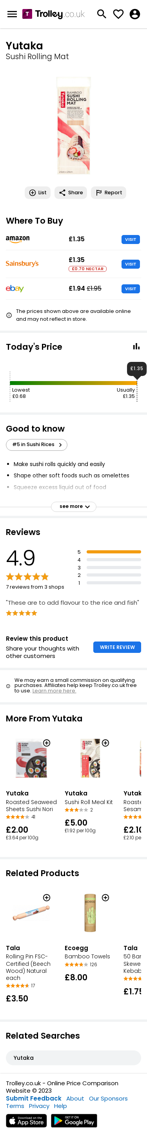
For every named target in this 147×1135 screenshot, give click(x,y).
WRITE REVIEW (117, 647)
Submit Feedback (34, 1098)
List (38, 193)
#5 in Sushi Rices (38, 444)
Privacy (39, 1106)
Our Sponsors (108, 1098)
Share (70, 193)
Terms (15, 1106)
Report (108, 193)
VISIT (130, 239)
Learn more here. (54, 690)
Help (60, 1106)
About (75, 1098)
